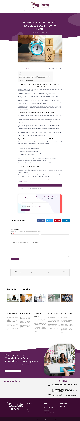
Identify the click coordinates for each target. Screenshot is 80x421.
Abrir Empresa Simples (26, 181)
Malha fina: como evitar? (26, 313)
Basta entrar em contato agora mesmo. (45, 179)
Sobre (43, 10)
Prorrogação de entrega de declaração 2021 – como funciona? (32, 77)
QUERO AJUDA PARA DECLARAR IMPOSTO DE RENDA (40, 185)
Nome (12, 233)
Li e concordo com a (31, 206)
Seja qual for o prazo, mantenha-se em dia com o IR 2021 (30, 79)
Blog (48, 10)
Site (11, 238)
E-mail (42, 233)
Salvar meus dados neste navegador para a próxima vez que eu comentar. (26, 242)
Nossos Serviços (35, 10)
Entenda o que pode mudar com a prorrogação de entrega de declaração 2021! (35, 76)
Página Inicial (27, 10)
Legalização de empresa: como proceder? (38, 315)
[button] (49, 69)
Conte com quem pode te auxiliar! (26, 80)
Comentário (13, 245)
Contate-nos (53, 10)
